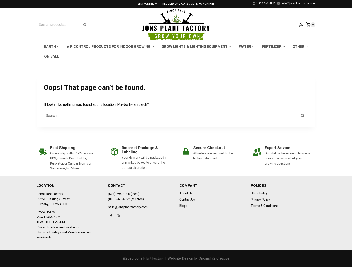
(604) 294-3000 (119, 194)
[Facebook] (111, 216)
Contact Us (187, 199)
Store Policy (259, 193)
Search (86, 25)
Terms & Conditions (264, 206)
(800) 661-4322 (119, 199)
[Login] (301, 24)
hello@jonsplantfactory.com (128, 207)
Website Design (180, 258)
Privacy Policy (260, 199)
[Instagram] (118, 216)
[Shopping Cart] (310, 24)
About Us (185, 193)
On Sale (51, 56)
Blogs (183, 206)
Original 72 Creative (214, 258)
